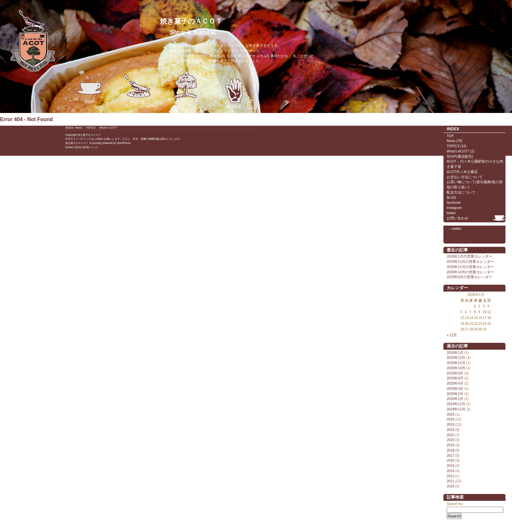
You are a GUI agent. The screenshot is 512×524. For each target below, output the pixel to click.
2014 (450, 471)
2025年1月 (455, 399)
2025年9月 (455, 373)
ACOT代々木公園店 (462, 172)
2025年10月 (456, 368)
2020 (450, 440)
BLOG (451, 197)
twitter (451, 213)
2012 (450, 476)
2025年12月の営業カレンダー (470, 261)
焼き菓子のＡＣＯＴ (191, 21)
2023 (450, 430)
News (451, 141)
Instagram (454, 208)
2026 (450, 414)
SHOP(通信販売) (460, 156)
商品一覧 (137, 88)
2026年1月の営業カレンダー (469, 256)
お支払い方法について (465, 177)
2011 (450, 481)
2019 (450, 445)
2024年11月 (456, 409)
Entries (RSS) (73, 147)
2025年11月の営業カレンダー (470, 267)
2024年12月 (456, 404)
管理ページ (90, 147)
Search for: (455, 504)
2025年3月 (455, 388)
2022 (450, 435)
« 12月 (452, 335)
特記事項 (234, 93)
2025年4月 (455, 383)
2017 (450, 455)
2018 (450, 450)
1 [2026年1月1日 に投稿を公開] (475, 306)
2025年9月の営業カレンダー (469, 277)
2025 (450, 419)
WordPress (123, 143)
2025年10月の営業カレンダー (470, 272)
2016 (450, 460)
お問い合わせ (457, 218)
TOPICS (453, 146)
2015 (450, 466)
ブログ (186, 88)
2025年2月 (455, 394)
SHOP (89, 88)
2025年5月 (455, 378)
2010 (450, 486)
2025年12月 (456, 357)
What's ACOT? (458, 151)
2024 (450, 424)
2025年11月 (456, 363)
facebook (454, 202)
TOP (450, 136)
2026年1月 (455, 353)
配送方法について (461, 192)
